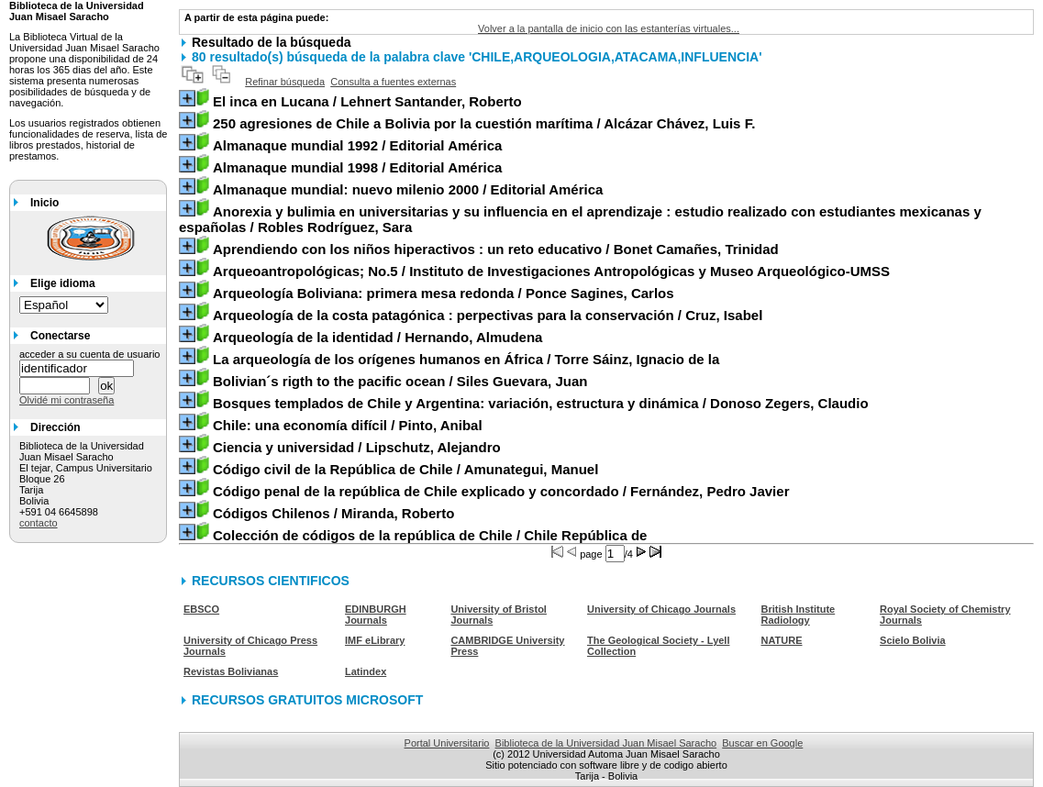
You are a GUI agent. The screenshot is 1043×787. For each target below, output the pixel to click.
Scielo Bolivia (913, 640)
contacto (38, 522)
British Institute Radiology (798, 615)
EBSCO (201, 609)
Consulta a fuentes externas (393, 81)
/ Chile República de (430, 535)
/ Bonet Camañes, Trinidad (496, 249)
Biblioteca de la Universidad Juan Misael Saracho (606, 742)
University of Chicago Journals (661, 609)
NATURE (782, 640)
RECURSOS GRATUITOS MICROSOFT (307, 700)
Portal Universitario (447, 742)
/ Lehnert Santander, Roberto (367, 101)
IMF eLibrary (375, 640)
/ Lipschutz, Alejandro (357, 447)
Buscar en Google (762, 742)
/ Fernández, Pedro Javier (501, 491)
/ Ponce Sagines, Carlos (443, 293)
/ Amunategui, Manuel (405, 469)
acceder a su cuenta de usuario (90, 354)
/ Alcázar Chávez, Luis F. (484, 123)
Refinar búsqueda (285, 81)
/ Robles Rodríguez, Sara (580, 219)
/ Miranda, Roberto (333, 513)
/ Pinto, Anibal (348, 425)
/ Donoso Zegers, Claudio (541, 403)
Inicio (44, 202)
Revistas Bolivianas (230, 671)
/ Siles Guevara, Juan (400, 381)
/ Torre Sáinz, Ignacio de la (466, 359)
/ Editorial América (357, 145)
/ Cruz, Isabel (487, 315)
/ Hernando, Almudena (377, 337)
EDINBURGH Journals (375, 615)
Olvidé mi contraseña (66, 399)
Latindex (365, 671)
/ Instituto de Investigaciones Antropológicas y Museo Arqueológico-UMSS (551, 271)
